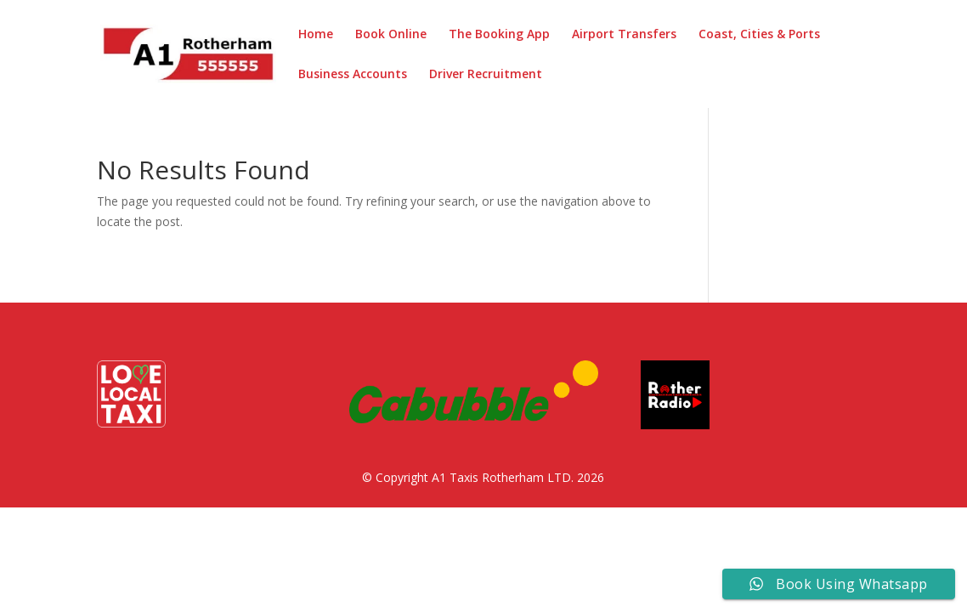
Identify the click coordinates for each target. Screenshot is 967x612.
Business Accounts (352, 75)
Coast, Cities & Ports (759, 35)
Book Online (391, 35)
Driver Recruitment (485, 75)
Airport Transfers (624, 35)
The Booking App (499, 35)
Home (315, 35)
